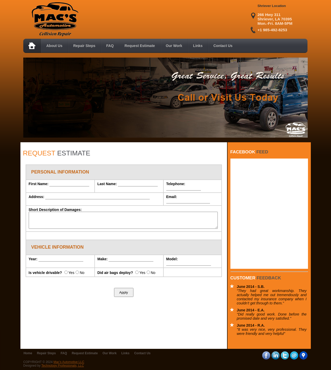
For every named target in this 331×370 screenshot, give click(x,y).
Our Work (109, 353)
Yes (71, 276)
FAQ (64, 353)
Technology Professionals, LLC (62, 365)
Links (125, 353)
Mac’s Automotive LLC (69, 362)
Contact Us (142, 353)
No (82, 276)
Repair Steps (46, 353)
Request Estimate (85, 353)
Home (28, 353)
